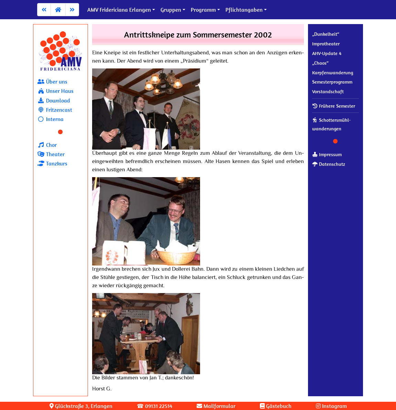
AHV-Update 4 (326, 53)
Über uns (52, 81)
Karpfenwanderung (332, 72)
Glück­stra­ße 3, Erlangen (81, 405)
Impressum (327, 154)
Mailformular (216, 405)
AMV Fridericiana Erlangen (119, 9)
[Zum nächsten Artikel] (72, 9)
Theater (51, 154)
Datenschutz (328, 164)
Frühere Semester (333, 106)
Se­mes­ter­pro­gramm (332, 82)
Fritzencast (54, 109)
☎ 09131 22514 (154, 405)
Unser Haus (55, 90)
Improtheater (326, 44)
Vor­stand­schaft (328, 91)
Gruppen (171, 9)
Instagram (331, 405)
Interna (50, 119)
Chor (47, 144)
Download (53, 100)
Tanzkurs (52, 163)
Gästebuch (276, 405)
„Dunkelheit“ (325, 34)
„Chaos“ (320, 63)
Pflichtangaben (244, 9)
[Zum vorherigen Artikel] (44, 9)
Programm (203, 9)
